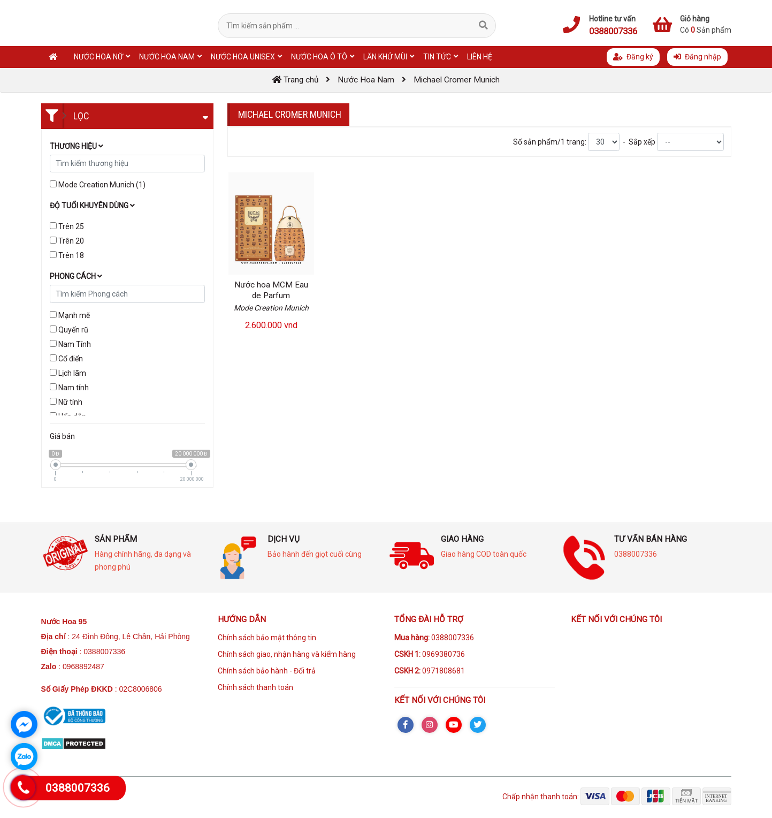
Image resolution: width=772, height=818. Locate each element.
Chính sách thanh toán (255, 687)
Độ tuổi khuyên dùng (92, 205)
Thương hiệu (76, 146)
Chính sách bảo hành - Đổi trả (267, 670)
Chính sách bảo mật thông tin (267, 637)
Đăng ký (633, 56)
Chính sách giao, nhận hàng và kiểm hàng (287, 654)
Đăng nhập (697, 56)
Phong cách (76, 276)
